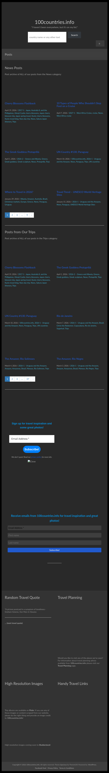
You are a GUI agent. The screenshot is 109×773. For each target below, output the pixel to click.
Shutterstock (44, 745)
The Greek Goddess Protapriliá (22, 151)
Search (74, 35)
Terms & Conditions (66, 768)
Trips (14, 122)
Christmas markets (12, 202)
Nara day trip (24, 119)
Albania (24, 199)
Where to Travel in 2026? (19, 191)
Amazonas (16, 368)
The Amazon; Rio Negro (70, 358)
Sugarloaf (60, 328)
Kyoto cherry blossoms (41, 116)
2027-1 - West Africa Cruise (80, 113)
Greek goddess (11, 162)
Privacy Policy (53, 768)
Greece (45, 159)
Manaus (30, 368)
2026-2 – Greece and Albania (29, 159)
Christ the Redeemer (65, 326)
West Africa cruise (64, 116)
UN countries (94, 162)
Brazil (45, 199)
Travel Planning (64, 665)
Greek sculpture (24, 162)
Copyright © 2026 (19, 765)
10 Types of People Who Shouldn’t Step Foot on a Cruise (79, 105)
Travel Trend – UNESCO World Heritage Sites (79, 193)
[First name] (54, 535)
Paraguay (79, 162)
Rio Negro (90, 368)
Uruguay (8, 204)
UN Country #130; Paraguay (72, 151)
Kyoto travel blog (12, 119)
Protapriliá (41, 162)
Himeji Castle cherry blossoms (26, 113)
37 (28, 379)
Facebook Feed (40, 768)
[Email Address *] (31, 439)
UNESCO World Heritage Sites (82, 204)
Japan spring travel (23, 116)
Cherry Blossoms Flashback (20, 103)
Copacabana (79, 326)
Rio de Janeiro (64, 315)
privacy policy (36, 457)
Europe (23, 202)
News (33, 119)
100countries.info (54, 22)
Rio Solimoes (39, 368)
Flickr (31, 710)
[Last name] (54, 542)
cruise (95, 113)
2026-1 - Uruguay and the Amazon (86, 202)
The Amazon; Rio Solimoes (20, 358)
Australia (38, 199)
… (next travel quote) (14, 623)
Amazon (30, 199)
